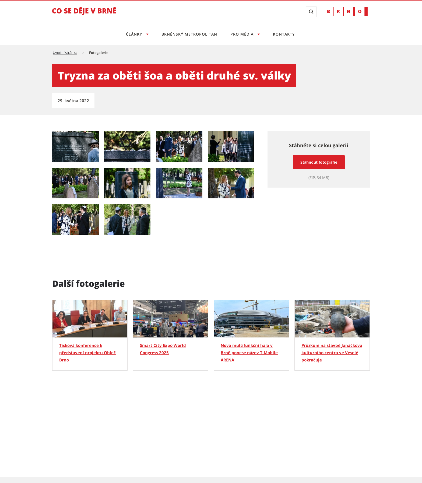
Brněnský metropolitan (189, 34)
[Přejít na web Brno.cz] (347, 11)
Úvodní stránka (65, 52)
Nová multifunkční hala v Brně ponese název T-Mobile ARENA (249, 353)
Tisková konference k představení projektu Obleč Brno (87, 353)
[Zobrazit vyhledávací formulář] (311, 11)
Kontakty (284, 34)
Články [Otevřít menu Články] (134, 34)
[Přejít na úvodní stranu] (84, 15)
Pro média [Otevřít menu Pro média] (242, 34)
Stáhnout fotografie (318, 162)
